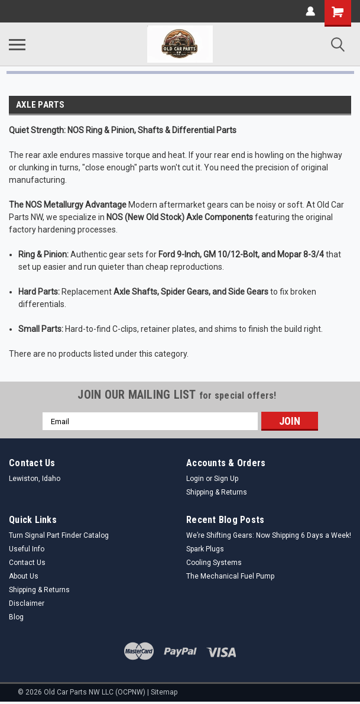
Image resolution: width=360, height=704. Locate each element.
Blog (16, 617)
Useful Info (26, 549)
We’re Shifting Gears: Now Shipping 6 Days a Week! (268, 535)
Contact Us (27, 562)
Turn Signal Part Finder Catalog (59, 535)
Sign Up (226, 478)
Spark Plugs (205, 549)
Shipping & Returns (216, 492)
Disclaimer (26, 603)
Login (195, 478)
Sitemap (164, 692)
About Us (23, 576)
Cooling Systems (214, 562)
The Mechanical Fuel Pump (230, 576)
